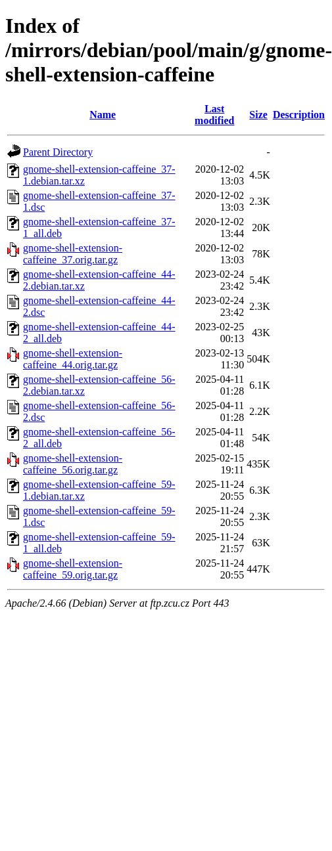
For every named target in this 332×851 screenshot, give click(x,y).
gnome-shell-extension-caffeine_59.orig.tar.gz (72, 568)
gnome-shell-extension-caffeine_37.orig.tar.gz (72, 253)
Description (299, 114)
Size (258, 114)
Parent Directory (58, 152)
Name (102, 114)
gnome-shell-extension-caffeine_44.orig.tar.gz (72, 358)
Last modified (214, 114)
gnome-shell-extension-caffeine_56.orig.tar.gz (72, 463)
